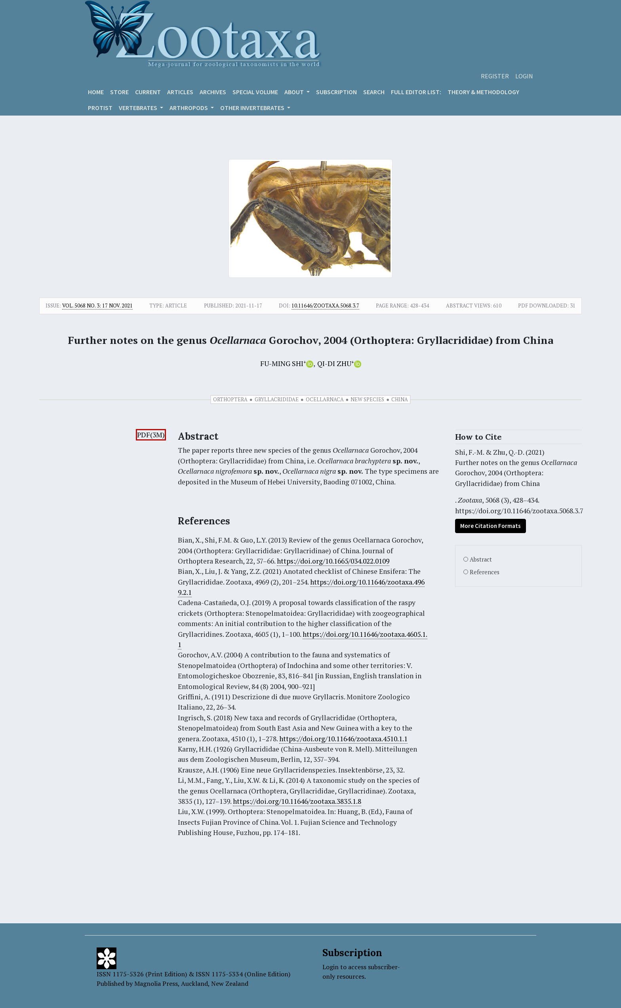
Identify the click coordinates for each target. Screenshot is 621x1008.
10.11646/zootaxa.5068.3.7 (325, 305)
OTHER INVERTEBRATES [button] (253, 108)
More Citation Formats (490, 526)
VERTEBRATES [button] (138, 108)
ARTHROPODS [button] (189, 108)
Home (96, 92)
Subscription (336, 92)
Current (148, 92)
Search (374, 92)
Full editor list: (416, 92)
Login (524, 76)
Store (119, 92)
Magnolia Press (156, 983)
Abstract (481, 559)
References (484, 572)
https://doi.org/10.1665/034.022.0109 (333, 561)
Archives (213, 92)
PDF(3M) (151, 434)
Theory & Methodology (483, 92)
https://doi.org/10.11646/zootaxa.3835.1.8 (297, 801)
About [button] (294, 92)
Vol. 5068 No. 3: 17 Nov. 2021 (97, 305)
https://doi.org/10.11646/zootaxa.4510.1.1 (343, 738)
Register (495, 76)
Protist (100, 108)
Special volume (255, 92)
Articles (180, 92)
